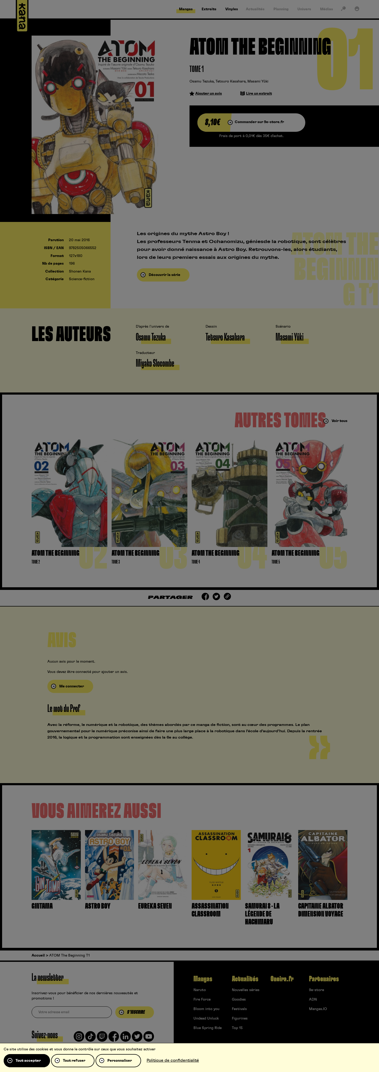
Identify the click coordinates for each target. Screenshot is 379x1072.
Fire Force (202, 999)
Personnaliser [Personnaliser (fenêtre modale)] (119, 1061)
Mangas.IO (318, 1009)
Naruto (199, 990)
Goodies (239, 999)
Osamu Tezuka (202, 81)
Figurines (240, 1018)
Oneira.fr (282, 979)
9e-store (316, 990)
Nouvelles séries (246, 990)
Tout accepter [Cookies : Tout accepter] (28, 1061)
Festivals (239, 1009)
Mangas (202, 979)
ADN (313, 999)
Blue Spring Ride (207, 1028)
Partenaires (324, 979)
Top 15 (237, 1028)
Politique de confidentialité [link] (173, 1060)
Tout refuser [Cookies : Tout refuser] (74, 1061)
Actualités (245, 979)
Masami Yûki (257, 81)
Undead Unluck (206, 1018)
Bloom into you (206, 1009)
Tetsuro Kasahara (231, 81)
